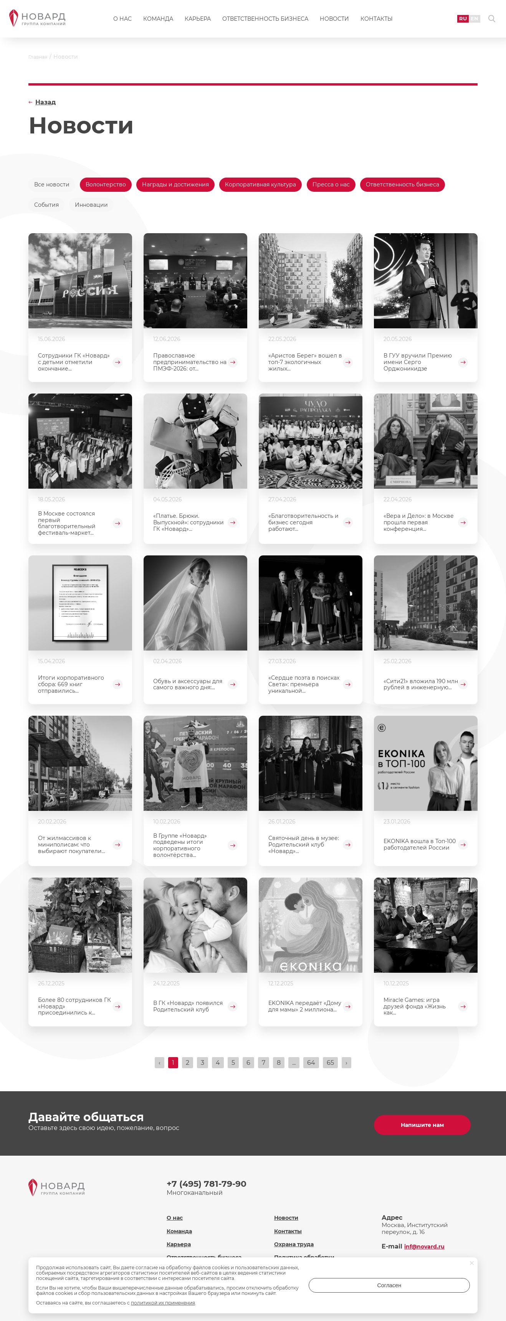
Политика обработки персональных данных (309, 1258)
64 (311, 1068)
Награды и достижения (191, 185)
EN (468, 21)
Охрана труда (295, 1241)
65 (330, 1068)
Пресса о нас (364, 185)
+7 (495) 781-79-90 (210, 1186)
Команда (158, 21)
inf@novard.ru (427, 1244)
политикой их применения (163, 1303)
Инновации (199, 208)
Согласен (439, 1288)
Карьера (198, 21)
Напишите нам (426, 1128)
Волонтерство (114, 185)
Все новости (54, 185)
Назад (45, 102)
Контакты (376, 21)
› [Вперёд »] (346, 1068)
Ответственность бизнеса (265, 21)
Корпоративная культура (286, 185)
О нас (122, 21)
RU (455, 21)
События (150, 208)
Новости (334, 21)
